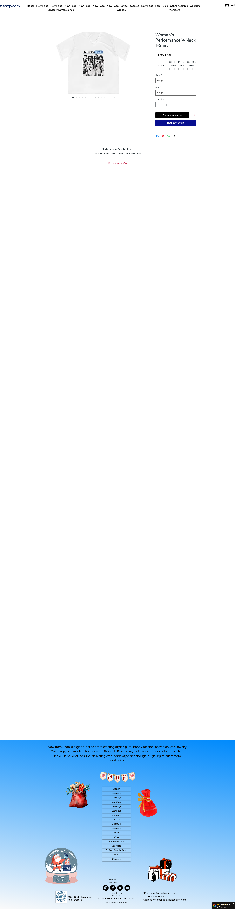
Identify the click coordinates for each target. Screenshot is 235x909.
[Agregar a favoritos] (193, 115)
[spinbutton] (162, 104)
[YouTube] (127, 888)
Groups (116, 855)
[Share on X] (174, 136)
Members (116, 859)
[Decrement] (158, 104)
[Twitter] (120, 888)
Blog (116, 837)
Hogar (116, 789)
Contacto (116, 846)
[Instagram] (106, 888)
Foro (116, 833)
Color (158, 75)
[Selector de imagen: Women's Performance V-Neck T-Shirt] (73, 97)
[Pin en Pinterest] (163, 136)
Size (158, 87)
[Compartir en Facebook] (157, 136)
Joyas (117, 820)
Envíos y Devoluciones (117, 850)
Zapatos (116, 824)
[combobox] (175, 80)
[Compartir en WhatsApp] (168, 136)
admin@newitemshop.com (164, 893)
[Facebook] (113, 888)
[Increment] (166, 104)
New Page (116, 793)
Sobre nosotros (117, 842)
